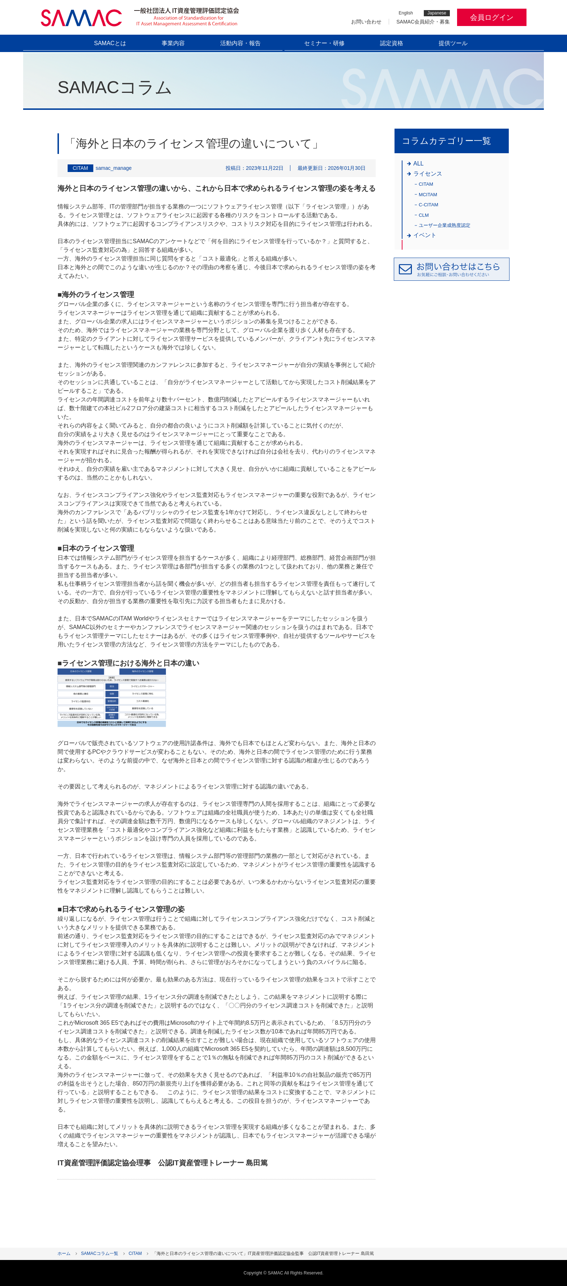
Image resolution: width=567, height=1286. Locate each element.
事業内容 (173, 43)
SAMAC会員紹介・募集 (423, 22)
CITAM (426, 184)
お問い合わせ (366, 22)
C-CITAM (428, 204)
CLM (424, 215)
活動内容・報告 (240, 43)
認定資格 (391, 43)
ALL (418, 163)
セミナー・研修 (324, 43)
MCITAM (428, 194)
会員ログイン (491, 17)
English (406, 13)
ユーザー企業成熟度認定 (444, 225)
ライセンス (427, 174)
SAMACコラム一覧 (99, 1253)
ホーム (64, 1253)
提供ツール (453, 43)
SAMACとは (110, 43)
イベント (424, 235)
